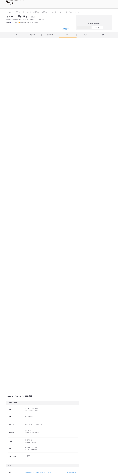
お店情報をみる (66, 29)
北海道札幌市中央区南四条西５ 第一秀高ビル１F (39, 472)
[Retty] (9, 2)
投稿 (98, 27)
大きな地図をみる (71, 472)
